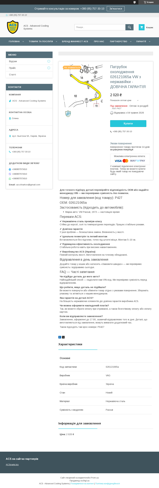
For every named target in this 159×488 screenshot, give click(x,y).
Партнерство (118, 41)
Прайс (12, 68)
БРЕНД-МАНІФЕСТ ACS (75, 41)
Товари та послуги (41, 41)
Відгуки (13, 61)
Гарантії (141, 41)
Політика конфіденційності (107, 483)
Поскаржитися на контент (82, 483)
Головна (14, 41)
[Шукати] (129, 27)
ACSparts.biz (12, 464)
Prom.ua (95, 478)
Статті (12, 74)
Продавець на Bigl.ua (79, 481)
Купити (128, 123)
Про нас (99, 41)
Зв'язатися (115, 8)
